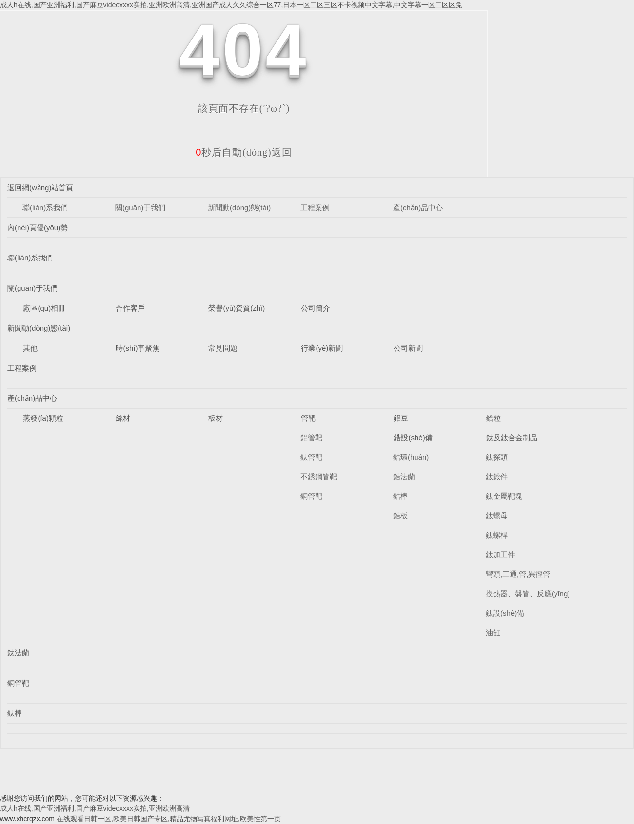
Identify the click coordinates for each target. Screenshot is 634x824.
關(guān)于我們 (140, 207)
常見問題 (223, 348)
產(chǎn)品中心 (418, 207)
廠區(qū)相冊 (44, 308)
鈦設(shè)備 (505, 613)
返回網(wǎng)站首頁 (40, 187)
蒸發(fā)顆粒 (43, 418)
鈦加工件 (500, 554)
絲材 (123, 418)
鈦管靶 (311, 457)
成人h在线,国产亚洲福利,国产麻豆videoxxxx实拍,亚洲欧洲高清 (95, 808)
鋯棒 (400, 496)
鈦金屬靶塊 (504, 496)
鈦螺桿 (497, 535)
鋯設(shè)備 (413, 437)
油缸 (493, 632)
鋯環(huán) (411, 457)
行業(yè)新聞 (322, 348)
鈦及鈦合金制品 (511, 437)
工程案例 (315, 207)
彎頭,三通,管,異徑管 (518, 574)
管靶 (308, 418)
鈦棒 (14, 713)
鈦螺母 (497, 515)
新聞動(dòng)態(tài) (239, 207)
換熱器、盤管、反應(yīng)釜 (531, 593)
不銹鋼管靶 (318, 476)
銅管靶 (311, 496)
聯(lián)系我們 (45, 207)
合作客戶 (130, 308)
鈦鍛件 (497, 476)
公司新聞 (408, 348)
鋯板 (400, 515)
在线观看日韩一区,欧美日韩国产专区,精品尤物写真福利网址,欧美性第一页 (169, 819)
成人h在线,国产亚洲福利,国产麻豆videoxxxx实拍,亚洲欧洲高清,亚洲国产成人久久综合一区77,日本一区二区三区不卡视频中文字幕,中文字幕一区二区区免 (231, 5)
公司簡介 (315, 308)
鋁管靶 (311, 437)
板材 (215, 418)
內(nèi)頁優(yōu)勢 (37, 227)
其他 (30, 348)
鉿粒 (493, 418)
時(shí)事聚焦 (137, 348)
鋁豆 (401, 418)
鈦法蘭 (18, 652)
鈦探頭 (497, 457)
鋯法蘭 (404, 476)
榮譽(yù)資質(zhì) (236, 308)
